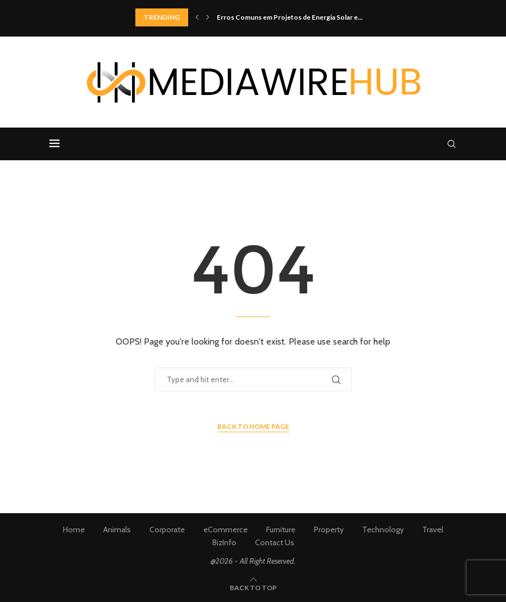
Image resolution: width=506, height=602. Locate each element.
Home (74, 529)
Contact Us (274, 542)
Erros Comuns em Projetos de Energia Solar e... (290, 17)
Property (329, 529)
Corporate (167, 529)
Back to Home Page (253, 426)
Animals (117, 529)
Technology (383, 529)
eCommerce (225, 529)
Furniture (280, 529)
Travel (432, 529)
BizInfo (224, 542)
